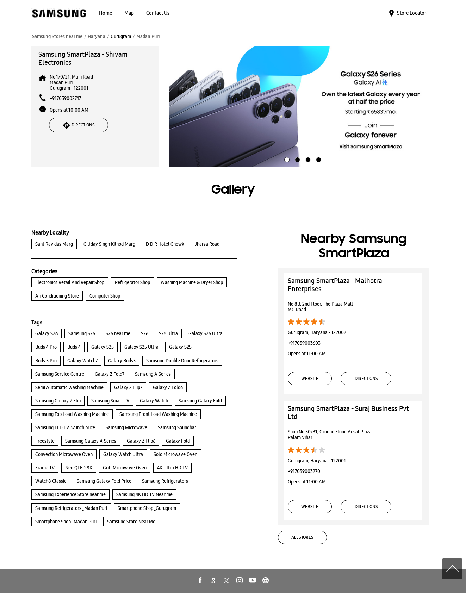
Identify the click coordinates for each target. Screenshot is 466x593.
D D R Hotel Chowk (165, 244)
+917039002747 (65, 98)
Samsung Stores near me (57, 36)
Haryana (96, 36)
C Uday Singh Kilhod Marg (109, 244)
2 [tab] (296, 159)
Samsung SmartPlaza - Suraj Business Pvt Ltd (348, 412)
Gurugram (121, 36)
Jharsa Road (207, 244)
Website (309, 378)
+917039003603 (304, 343)
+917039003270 (304, 471)
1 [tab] (286, 159)
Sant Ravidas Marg (54, 244)
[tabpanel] (302, 107)
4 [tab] (317, 159)
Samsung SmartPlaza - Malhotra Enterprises (335, 284)
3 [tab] (307, 159)
